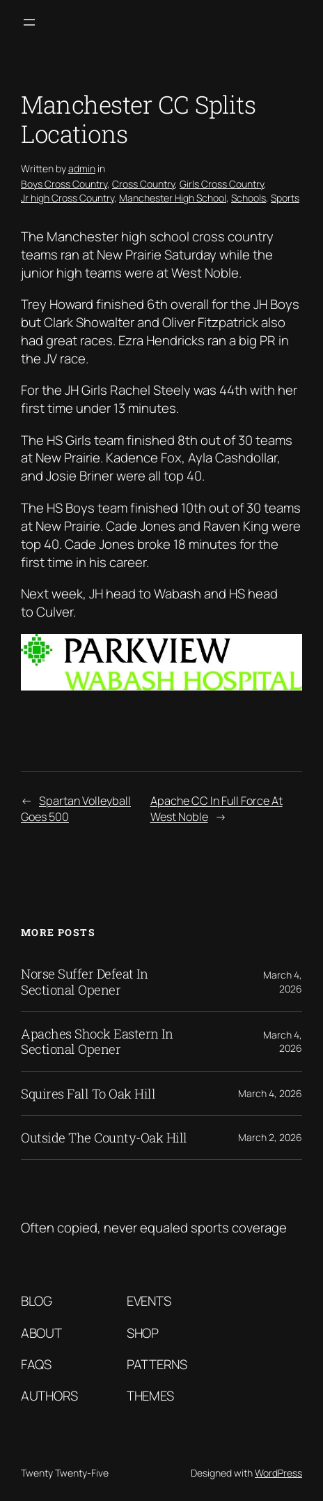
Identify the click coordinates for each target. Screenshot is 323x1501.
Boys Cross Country (64, 183)
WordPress (278, 1472)
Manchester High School (172, 197)
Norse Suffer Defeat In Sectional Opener (84, 981)
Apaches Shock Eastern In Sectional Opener (97, 1041)
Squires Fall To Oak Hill (88, 1093)
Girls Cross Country (222, 183)
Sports (285, 197)
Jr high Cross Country (67, 197)
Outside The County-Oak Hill (104, 1137)
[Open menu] (29, 22)
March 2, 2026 (270, 1137)
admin (81, 168)
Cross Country (143, 183)
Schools (248, 197)
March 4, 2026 (282, 981)
